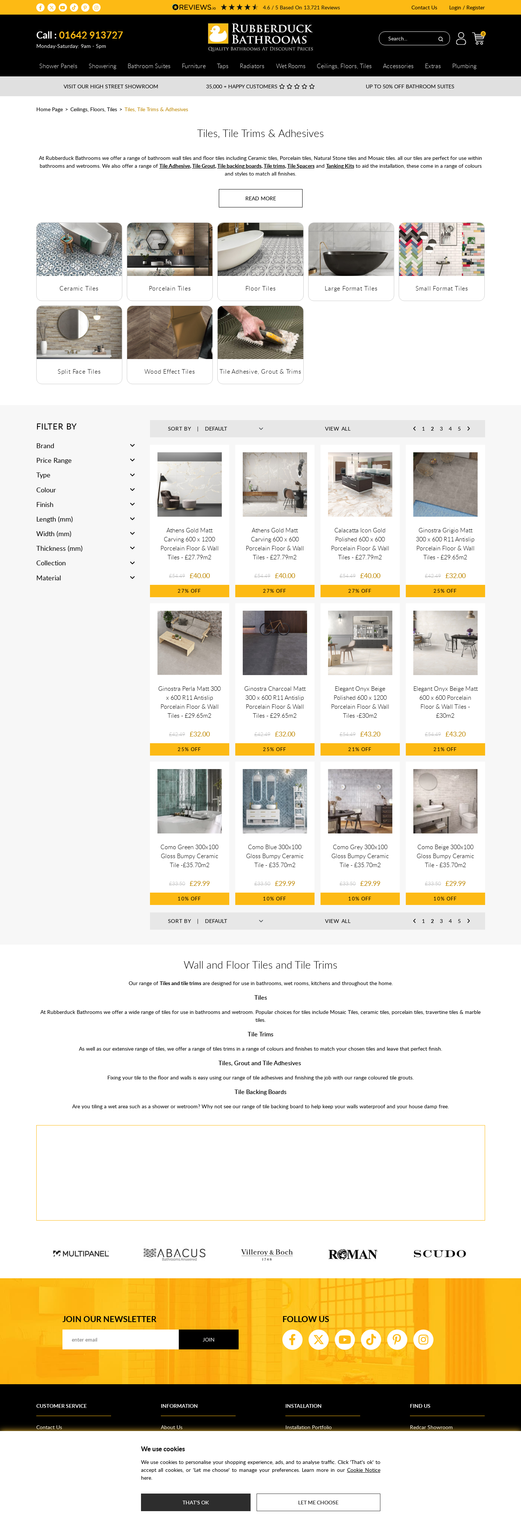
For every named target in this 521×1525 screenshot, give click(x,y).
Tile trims (274, 165)
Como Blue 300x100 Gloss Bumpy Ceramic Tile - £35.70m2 (275, 856)
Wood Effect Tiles (169, 371)
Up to (410, 86)
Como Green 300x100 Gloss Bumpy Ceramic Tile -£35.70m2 (189, 856)
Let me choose (318, 1502)
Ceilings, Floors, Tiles (93, 109)
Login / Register (467, 7)
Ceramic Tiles (78, 288)
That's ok (196, 1502)
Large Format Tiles (351, 288)
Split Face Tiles (79, 371)
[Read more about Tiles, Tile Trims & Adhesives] (261, 198)
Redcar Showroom (431, 1427)
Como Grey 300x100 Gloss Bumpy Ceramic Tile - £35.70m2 (360, 856)
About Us (172, 1427)
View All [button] (338, 428)
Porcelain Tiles (170, 288)
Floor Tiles (260, 288)
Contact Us (424, 7)
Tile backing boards (239, 165)
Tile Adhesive (174, 165)
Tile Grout (203, 165)
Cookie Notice (363, 1469)
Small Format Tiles (442, 288)
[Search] (441, 39)
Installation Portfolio (308, 1427)
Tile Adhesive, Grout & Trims (260, 371)
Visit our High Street (111, 86)
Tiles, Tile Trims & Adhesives (156, 109)
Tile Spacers (301, 165)
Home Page (49, 109)
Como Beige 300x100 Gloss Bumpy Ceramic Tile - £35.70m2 (445, 856)
